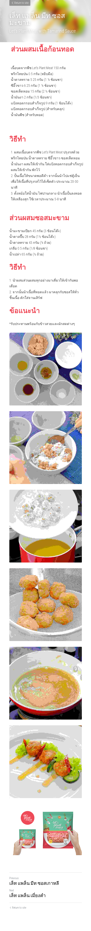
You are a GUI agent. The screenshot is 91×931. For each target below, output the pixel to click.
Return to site (19, 2)
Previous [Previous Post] (14, 878)
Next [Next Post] (11, 890)
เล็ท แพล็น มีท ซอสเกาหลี (34, 883)
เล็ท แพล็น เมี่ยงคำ (27, 895)
